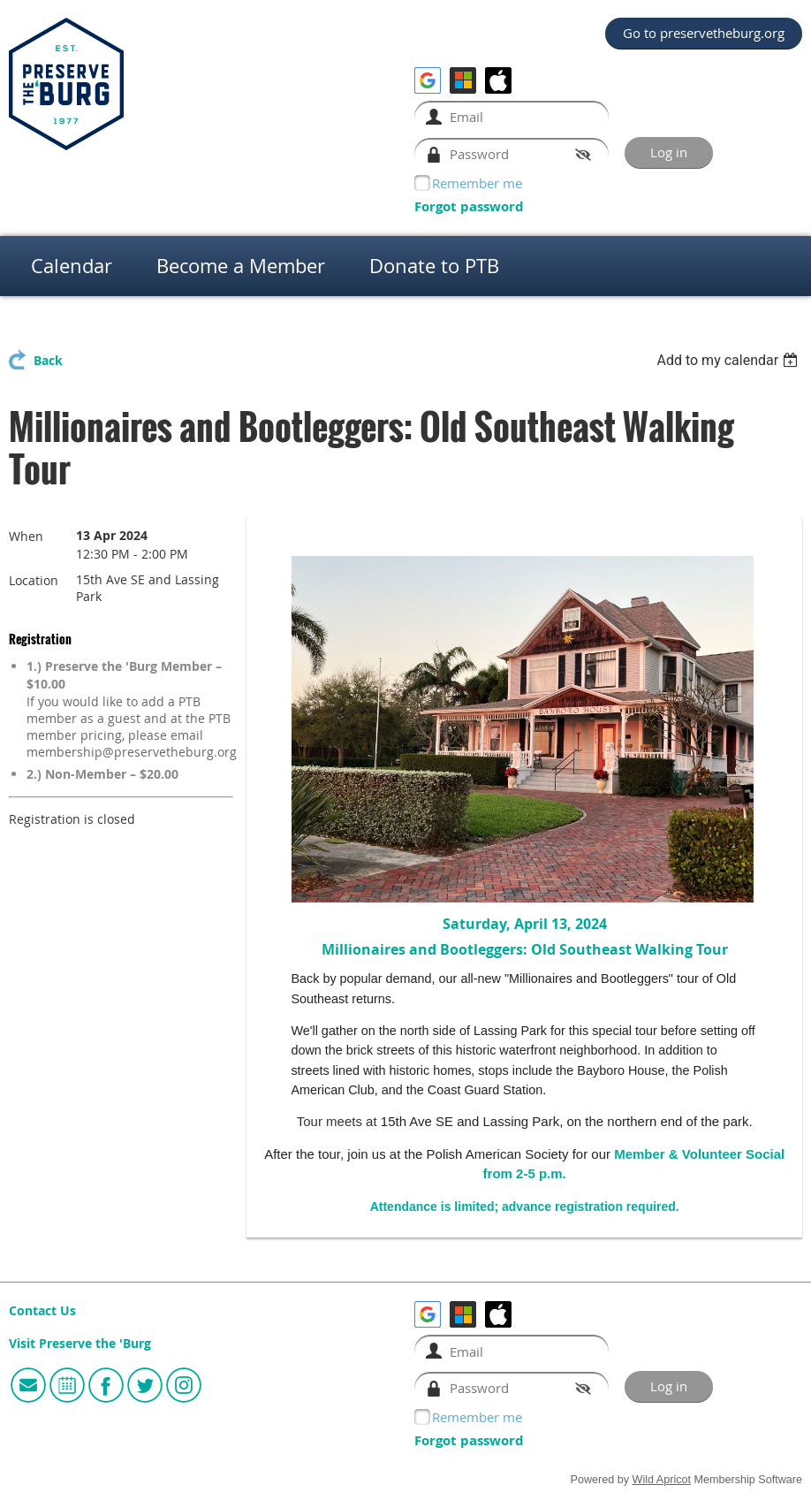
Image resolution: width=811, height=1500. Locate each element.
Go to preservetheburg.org (703, 33)
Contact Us (42, 1311)
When (26, 536)
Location (33, 580)
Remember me (477, 183)
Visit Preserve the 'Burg (80, 1343)
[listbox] (729, 360)
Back (48, 360)
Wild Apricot (662, 1479)
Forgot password (469, 206)
